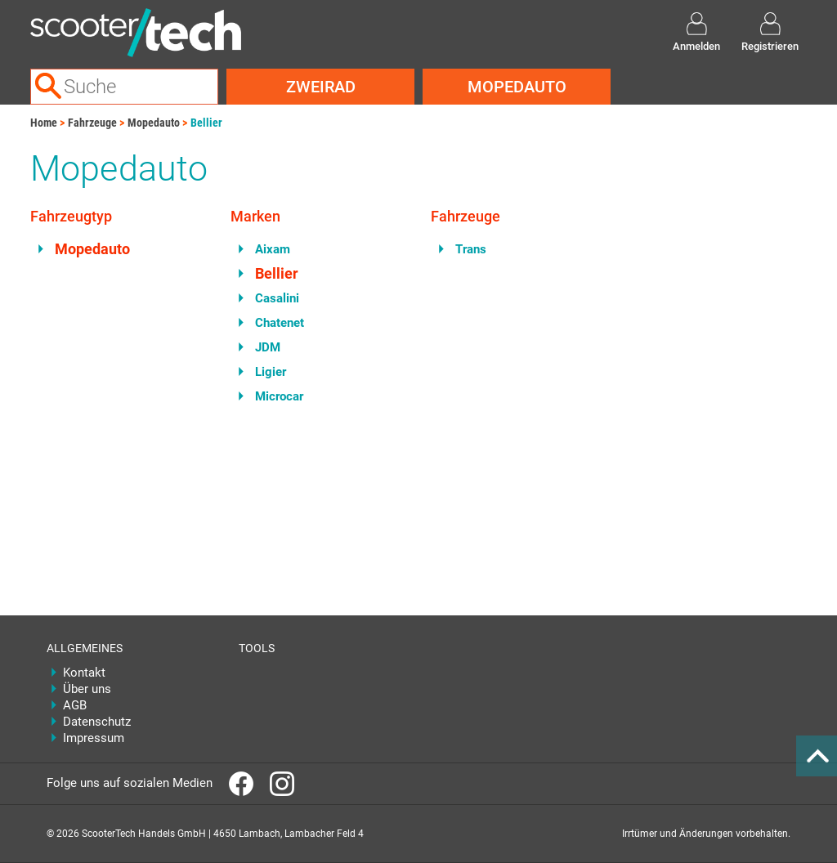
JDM (267, 347)
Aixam (272, 249)
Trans (470, 249)
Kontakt (84, 672)
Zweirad (321, 86)
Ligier (270, 371)
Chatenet (279, 322)
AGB (75, 705)
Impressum (93, 738)
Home (43, 122)
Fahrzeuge (92, 122)
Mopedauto (517, 86)
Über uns (87, 689)
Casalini (277, 298)
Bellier (206, 122)
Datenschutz (97, 721)
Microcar (279, 396)
